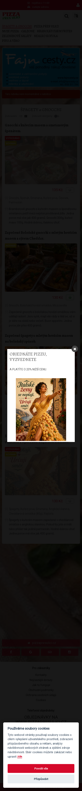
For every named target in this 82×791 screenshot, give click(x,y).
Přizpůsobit (41, 779)
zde (19, 756)
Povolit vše (41, 768)
